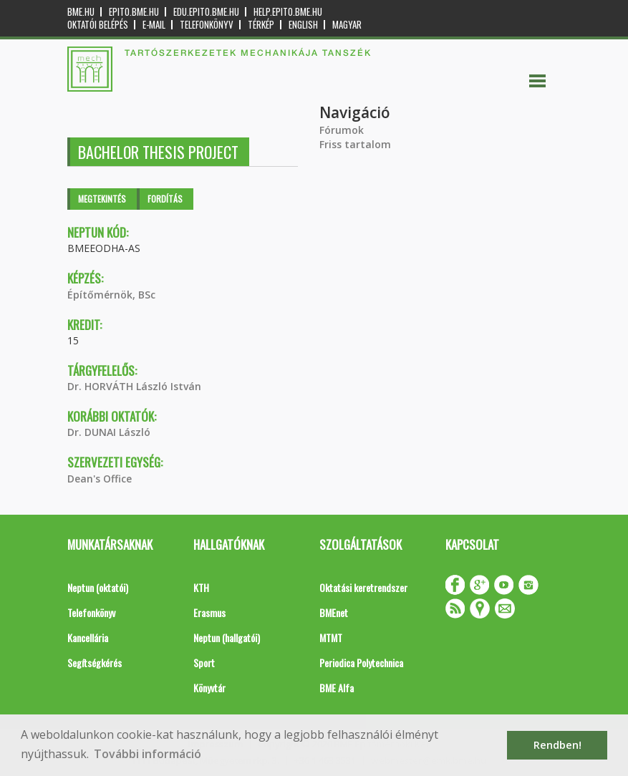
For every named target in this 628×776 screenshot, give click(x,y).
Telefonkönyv (206, 24)
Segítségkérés (94, 662)
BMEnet (333, 612)
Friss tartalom (355, 144)
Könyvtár (209, 687)
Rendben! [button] (557, 745)
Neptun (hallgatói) (226, 637)
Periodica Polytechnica (361, 662)
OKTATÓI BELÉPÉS (97, 24)
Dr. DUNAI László (108, 432)
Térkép (261, 24)
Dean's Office (99, 478)
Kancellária (87, 637)
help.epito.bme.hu (287, 11)
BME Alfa (336, 687)
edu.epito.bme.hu (206, 11)
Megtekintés (102, 199)
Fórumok (341, 130)
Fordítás (165, 199)
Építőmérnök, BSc (111, 294)
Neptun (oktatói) (97, 587)
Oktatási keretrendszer (363, 587)
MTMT (330, 637)
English (303, 24)
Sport (204, 662)
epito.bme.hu (134, 11)
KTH (201, 587)
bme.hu (81, 11)
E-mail (153, 24)
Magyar (347, 24)
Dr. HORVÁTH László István (134, 386)
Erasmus (209, 612)
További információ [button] (147, 754)
